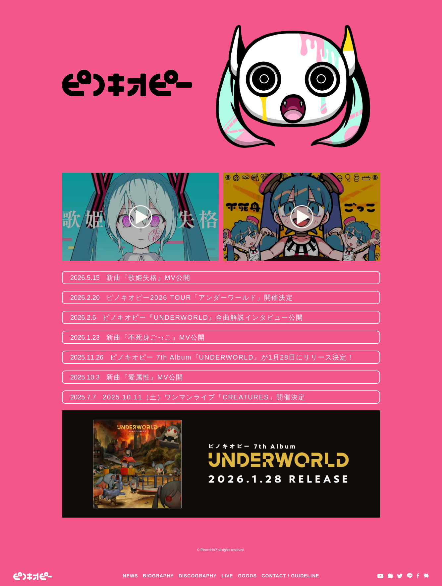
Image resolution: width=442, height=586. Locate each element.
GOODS (247, 575)
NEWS (130, 575)
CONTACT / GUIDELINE (290, 575)
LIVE (227, 575)
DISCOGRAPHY (198, 575)
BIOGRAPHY (158, 575)
